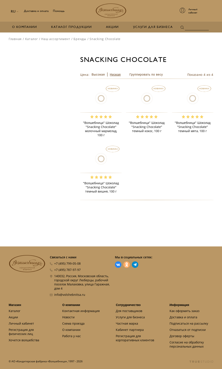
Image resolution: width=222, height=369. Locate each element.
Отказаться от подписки (188, 330)
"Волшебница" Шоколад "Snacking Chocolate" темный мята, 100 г (193, 127)
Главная (15, 39)
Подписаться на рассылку (189, 323)
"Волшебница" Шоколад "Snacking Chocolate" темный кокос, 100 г (147, 127)
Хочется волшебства (24, 340)
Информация (179, 305)
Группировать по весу (146, 74)
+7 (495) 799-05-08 (67, 263)
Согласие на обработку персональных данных (187, 344)
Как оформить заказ (184, 311)
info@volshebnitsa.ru (69, 295)
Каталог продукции (71, 27)
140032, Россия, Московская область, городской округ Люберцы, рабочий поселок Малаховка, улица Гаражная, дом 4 (82, 282)
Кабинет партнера (130, 330)
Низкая (115, 74)
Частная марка (127, 323)
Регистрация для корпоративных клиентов (135, 338)
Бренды (79, 39)
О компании (24, 27)
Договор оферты (182, 336)
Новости (68, 317)
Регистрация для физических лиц (21, 332)
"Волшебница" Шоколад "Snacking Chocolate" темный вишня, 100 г (101, 187)
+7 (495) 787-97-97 (67, 270)
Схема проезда (73, 323)
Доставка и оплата (36, 11)
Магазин (15, 305)
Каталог (31, 39)
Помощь (59, 11)
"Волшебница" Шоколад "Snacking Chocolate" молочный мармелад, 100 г (101, 129)
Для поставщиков (129, 311)
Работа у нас (71, 336)
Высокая (98, 74)
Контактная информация (81, 311)
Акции (112, 27)
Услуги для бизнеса (153, 27)
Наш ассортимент (55, 39)
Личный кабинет (21, 323)
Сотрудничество (128, 305)
